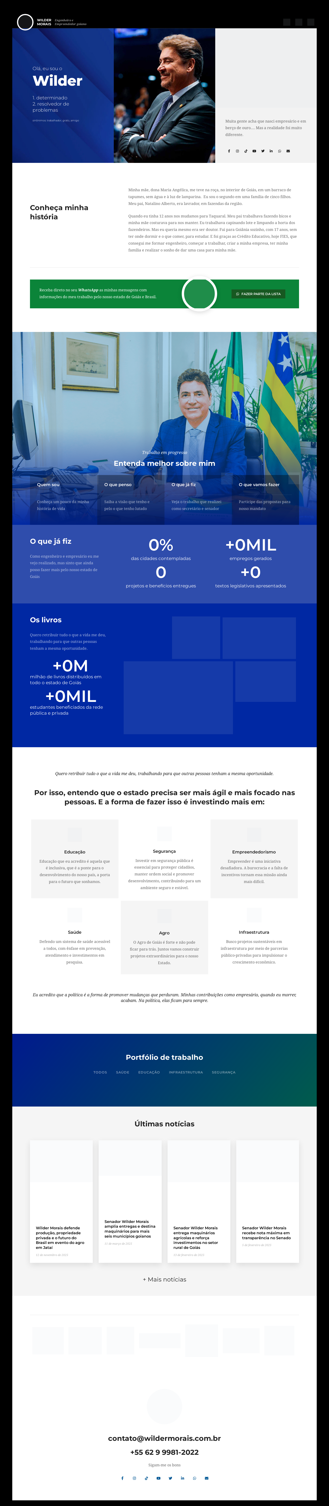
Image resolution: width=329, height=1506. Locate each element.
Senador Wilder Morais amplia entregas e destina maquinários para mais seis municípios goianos (130, 1229)
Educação (149, 1072)
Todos (100, 1072)
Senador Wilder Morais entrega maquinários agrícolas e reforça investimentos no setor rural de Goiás (195, 1238)
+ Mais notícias (164, 1276)
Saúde (122, 1072)
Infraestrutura (186, 1072)
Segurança (224, 1072)
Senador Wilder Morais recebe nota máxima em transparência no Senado (266, 1233)
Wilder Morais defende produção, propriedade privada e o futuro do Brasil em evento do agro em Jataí (60, 1238)
